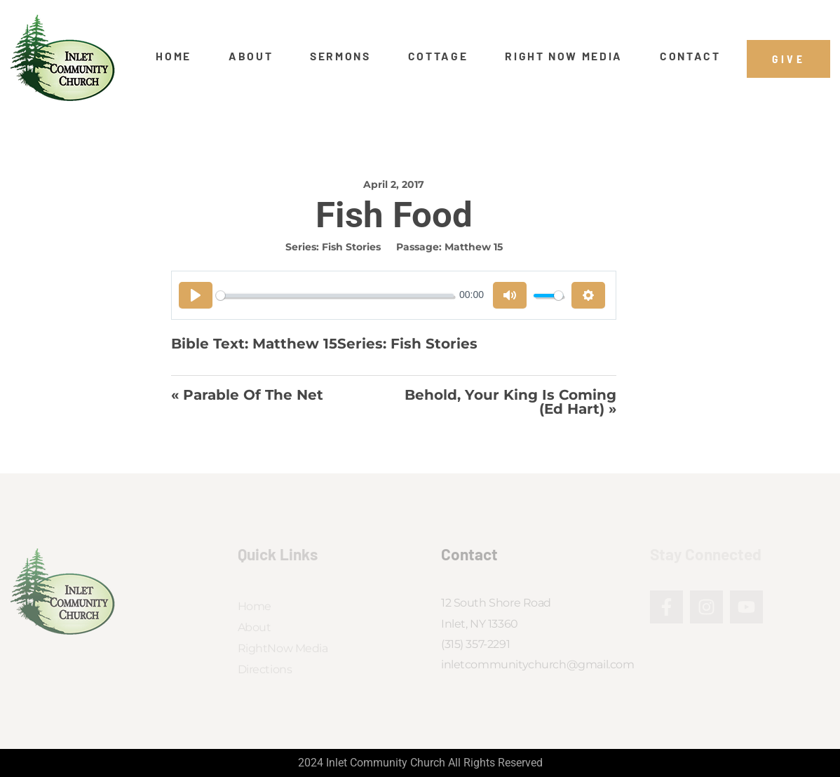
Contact (690, 56)
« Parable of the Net (247, 395)
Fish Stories (351, 247)
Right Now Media (564, 56)
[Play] (195, 295)
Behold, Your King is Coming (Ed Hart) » (510, 402)
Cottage (438, 56)
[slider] (335, 295)
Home (173, 56)
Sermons (340, 56)
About (251, 56)
